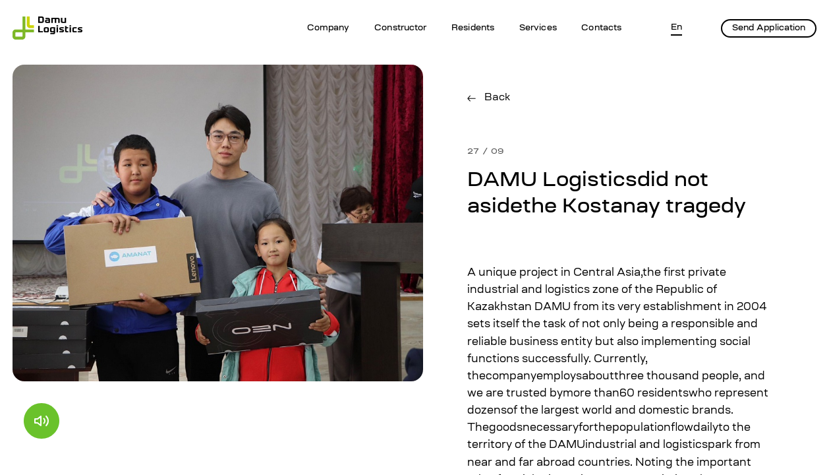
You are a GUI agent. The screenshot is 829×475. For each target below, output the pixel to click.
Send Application (769, 28)
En (676, 28)
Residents (472, 28)
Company (328, 28)
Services (538, 28)
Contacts (601, 28)
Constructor (400, 28)
